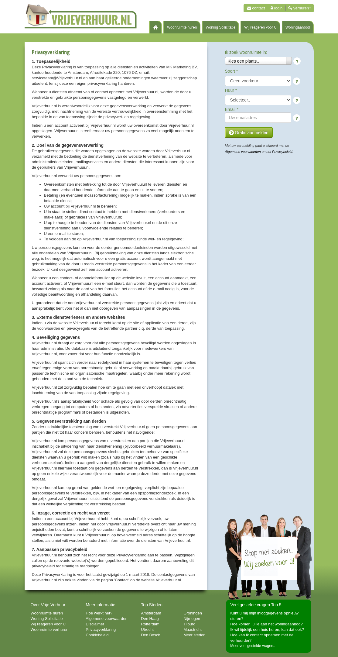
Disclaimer (95, 624)
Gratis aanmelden (248, 132)
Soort (231, 71)
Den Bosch (150, 635)
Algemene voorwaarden (243, 151)
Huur (231, 90)
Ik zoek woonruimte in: (246, 52)
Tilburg (189, 624)
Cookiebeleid (97, 635)
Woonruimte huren (182, 27)
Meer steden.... (196, 635)
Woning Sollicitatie (220, 27)
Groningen (192, 613)
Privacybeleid (282, 151)
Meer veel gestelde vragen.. (252, 646)
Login (276, 8)
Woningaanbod (297, 27)
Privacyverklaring (101, 629)
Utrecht (147, 629)
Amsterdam (151, 613)
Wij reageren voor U (260, 27)
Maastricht (192, 629)
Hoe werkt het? (99, 613)
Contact (256, 8)
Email (231, 109)
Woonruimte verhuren (50, 629)
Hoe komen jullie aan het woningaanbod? (266, 624)
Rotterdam (150, 624)
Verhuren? (299, 8)
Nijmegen (191, 618)
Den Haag (150, 618)
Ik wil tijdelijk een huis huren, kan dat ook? (267, 629)
